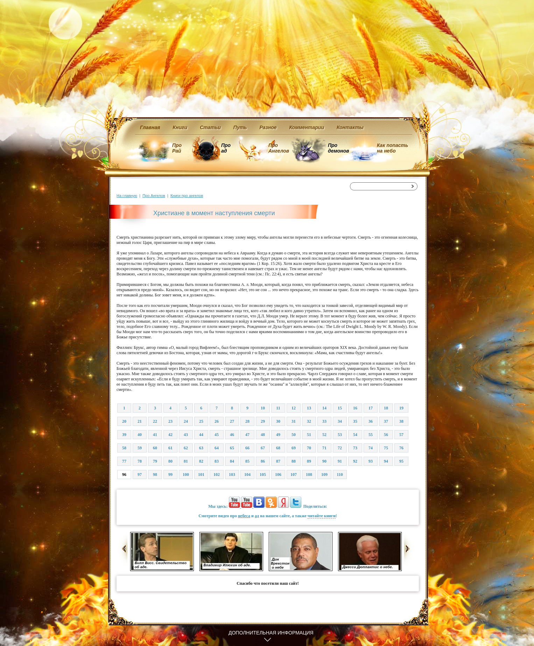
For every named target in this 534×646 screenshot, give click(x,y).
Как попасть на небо (392, 148)
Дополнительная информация (271, 633)
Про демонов (338, 148)
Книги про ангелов (186, 196)
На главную (127, 196)
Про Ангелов (278, 148)
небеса (244, 515)
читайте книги (322, 515)
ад (257, 515)
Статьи (210, 127)
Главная (150, 127)
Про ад (225, 148)
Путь (240, 127)
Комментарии (306, 127)
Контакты (350, 127)
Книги (180, 127)
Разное (267, 127)
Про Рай (177, 148)
